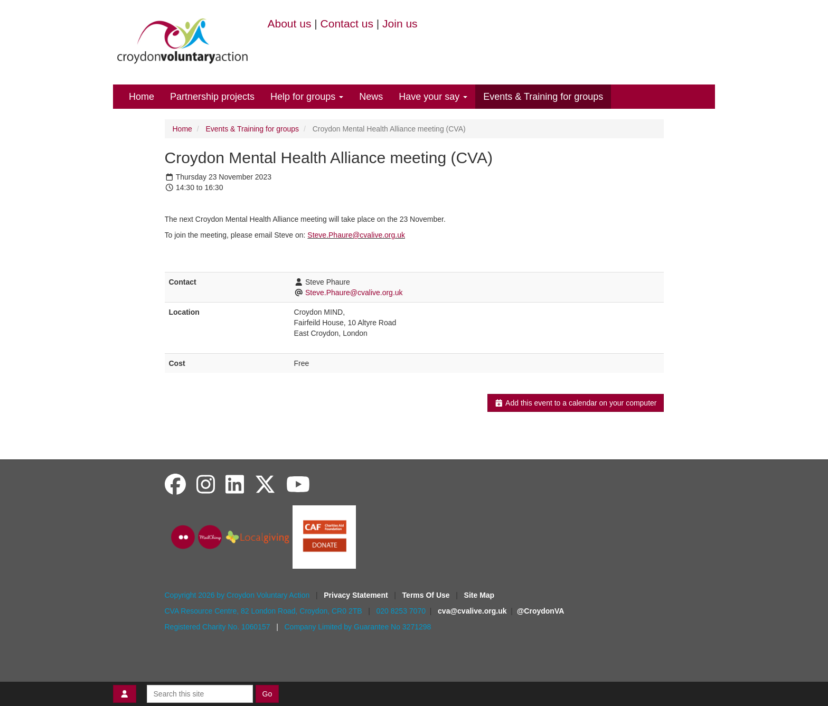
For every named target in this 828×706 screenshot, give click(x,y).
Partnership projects (212, 96)
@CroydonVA (540, 611)
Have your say (433, 96)
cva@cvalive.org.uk (472, 611)
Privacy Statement (357, 595)
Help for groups (306, 96)
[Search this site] (200, 694)
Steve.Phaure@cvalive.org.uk (356, 235)
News (371, 96)
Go (267, 694)
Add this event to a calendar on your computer (575, 403)
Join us (400, 23)
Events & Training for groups (543, 96)
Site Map (479, 595)
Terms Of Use (427, 595)
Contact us (347, 23)
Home (141, 96)
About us (290, 23)
